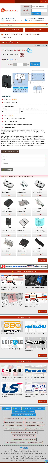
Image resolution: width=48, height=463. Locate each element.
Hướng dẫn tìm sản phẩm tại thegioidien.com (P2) (32, 305)
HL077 (24, 209)
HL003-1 (8, 228)
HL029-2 (8, 189)
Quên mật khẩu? (25, 13)
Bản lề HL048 (36, 211)
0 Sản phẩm (37, 30)
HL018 (39, 248)
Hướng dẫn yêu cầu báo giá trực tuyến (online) (11, 305)
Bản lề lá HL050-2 (22, 251)
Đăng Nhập (37, 13)
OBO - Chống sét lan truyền (9, 333)
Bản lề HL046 (5, 251)
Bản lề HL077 (21, 211)
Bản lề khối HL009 (7, 211)
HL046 (8, 248)
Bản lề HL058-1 (21, 230)
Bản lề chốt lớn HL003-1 (8, 231)
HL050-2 (24, 248)
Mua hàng (36, 64)
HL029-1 (39, 189)
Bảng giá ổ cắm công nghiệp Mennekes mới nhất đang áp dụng (12, 378)
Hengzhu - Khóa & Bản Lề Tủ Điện (34, 333)
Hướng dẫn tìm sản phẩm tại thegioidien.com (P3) (9, 288)
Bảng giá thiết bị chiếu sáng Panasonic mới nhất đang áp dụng (35, 378)
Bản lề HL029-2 (6, 192)
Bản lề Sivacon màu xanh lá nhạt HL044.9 (39, 231)
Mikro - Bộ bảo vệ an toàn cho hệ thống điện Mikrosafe (35, 349)
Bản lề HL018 (36, 251)
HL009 (8, 209)
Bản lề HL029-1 (37, 192)
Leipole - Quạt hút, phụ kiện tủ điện (11, 349)
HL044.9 (39, 228)
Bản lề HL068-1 (21, 192)
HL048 (39, 209)
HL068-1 (24, 189)
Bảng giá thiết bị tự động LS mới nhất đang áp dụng (11, 395)
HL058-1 (24, 228)
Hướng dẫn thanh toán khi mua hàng (35, 287)
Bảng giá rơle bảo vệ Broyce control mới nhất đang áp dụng (36, 395)
